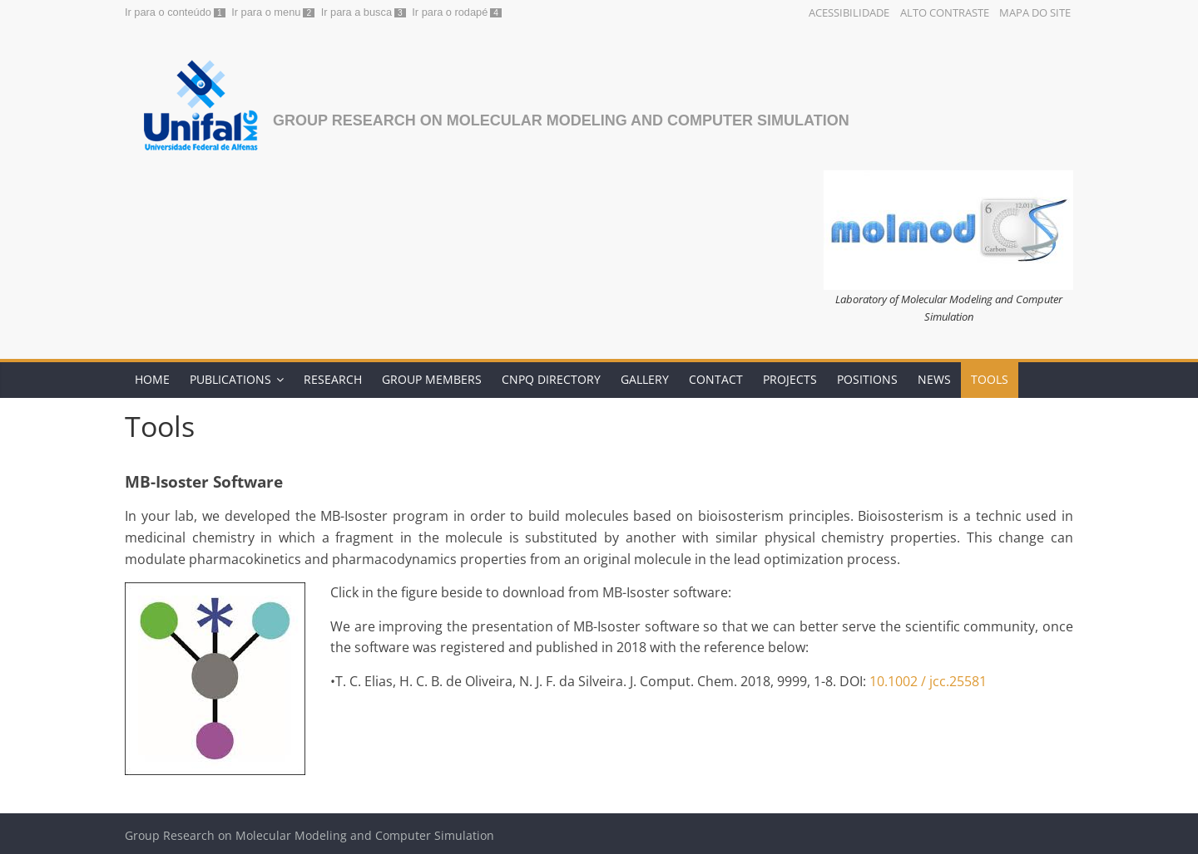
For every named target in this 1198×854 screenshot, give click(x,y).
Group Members (432, 379)
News (934, 379)
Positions (867, 379)
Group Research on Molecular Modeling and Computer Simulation (561, 120)
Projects (790, 379)
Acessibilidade (849, 12)
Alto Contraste (944, 12)
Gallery (645, 379)
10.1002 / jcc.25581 (928, 681)
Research (333, 379)
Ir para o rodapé (450, 12)
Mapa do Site (1035, 12)
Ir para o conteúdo (168, 12)
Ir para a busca (356, 12)
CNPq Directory (551, 379)
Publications (230, 379)
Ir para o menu (265, 12)
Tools (989, 379)
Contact (716, 379)
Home (152, 379)
